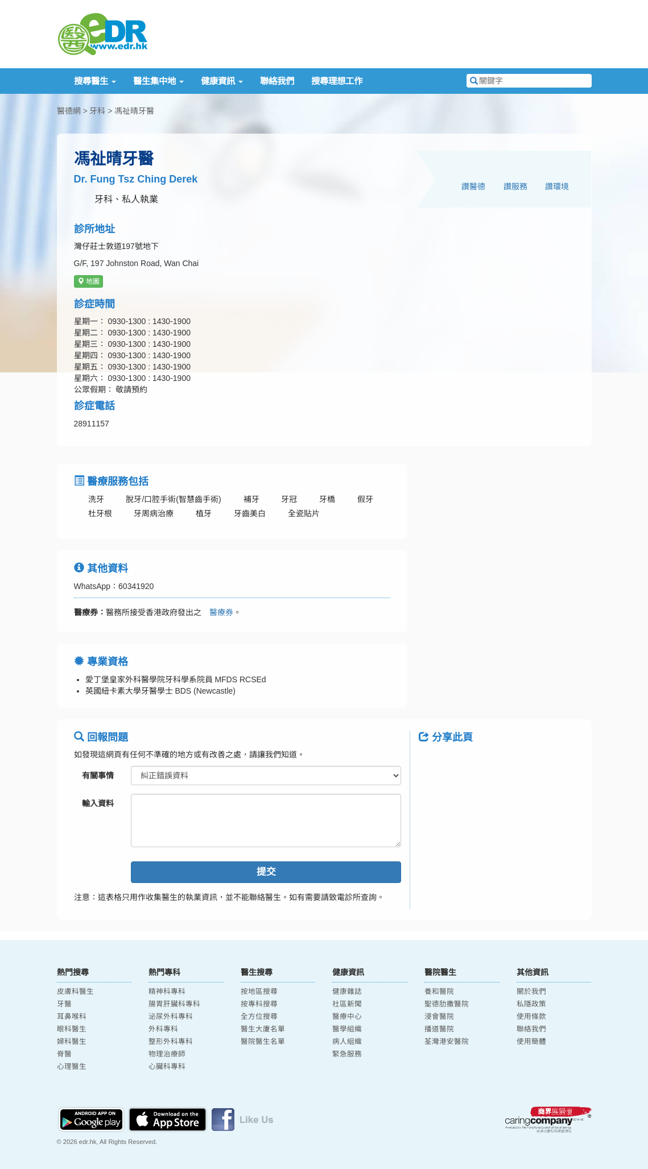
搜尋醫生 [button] (95, 81)
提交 (266, 872)
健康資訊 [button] (222, 81)
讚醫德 (473, 186)
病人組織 (347, 1042)
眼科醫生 (71, 1029)
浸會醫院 (439, 1017)
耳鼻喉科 (71, 1017)
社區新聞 (347, 1004)
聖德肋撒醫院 (446, 1004)
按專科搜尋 (259, 1004)
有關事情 (98, 775)
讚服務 (515, 186)
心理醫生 (71, 1067)
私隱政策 (531, 1004)
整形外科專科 (170, 1042)
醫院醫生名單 (263, 1042)
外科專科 (163, 1029)
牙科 (97, 110)
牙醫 (64, 1004)
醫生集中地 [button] (158, 81)
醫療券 (217, 612)
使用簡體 (531, 1042)
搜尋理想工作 (336, 81)
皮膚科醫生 (75, 992)
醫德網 (69, 110)
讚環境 (557, 186)
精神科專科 (166, 992)
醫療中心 (347, 1017)
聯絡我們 (277, 81)
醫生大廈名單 (263, 1029)
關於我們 (531, 992)
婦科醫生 (71, 1042)
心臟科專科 (166, 1067)
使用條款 (531, 1017)
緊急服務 (347, 1054)
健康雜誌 (347, 992)
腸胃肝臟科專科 (174, 1004)
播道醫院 (439, 1029)
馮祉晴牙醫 (134, 110)
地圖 (88, 281)
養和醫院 (439, 992)
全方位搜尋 (259, 1017)
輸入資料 (98, 803)
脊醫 (64, 1054)
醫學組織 (347, 1029)
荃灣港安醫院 (446, 1042)
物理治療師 (166, 1054)
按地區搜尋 (259, 992)
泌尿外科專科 (170, 1017)
